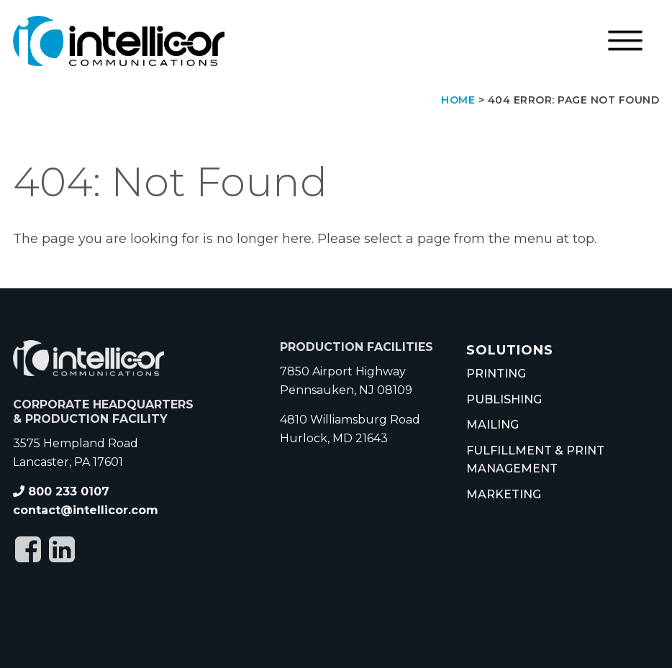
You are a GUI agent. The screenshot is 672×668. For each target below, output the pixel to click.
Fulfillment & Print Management (535, 460)
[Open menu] (625, 41)
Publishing (504, 399)
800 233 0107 (61, 491)
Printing (496, 373)
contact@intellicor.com (85, 510)
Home (458, 99)
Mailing (492, 424)
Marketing (503, 494)
